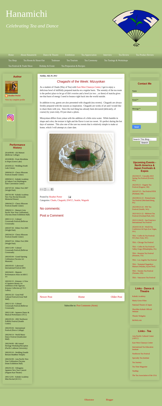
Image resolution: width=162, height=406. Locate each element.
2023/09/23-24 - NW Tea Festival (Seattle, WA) (141, 208)
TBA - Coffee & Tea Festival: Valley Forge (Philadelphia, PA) (144, 248)
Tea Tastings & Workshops (116, 60)
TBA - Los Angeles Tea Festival (144, 260)
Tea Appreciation (89, 55)
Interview (107, 55)
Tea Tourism (72, 60)
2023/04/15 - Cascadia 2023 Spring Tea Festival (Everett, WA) (143, 178)
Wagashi (85, 200)
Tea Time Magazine (139, 367)
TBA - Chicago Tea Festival (142, 242)
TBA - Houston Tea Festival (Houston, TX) (143, 254)
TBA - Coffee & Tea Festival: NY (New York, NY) (143, 237)
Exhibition (70, 55)
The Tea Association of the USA (144, 375)
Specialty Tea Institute (140, 358)
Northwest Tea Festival (141, 354)
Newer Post (46, 296)
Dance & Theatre (50, 55)
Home (11, 55)
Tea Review (124, 55)
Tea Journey (136, 362)
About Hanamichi (28, 55)
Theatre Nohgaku (139, 316)
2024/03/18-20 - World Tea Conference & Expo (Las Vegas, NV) (144, 229)
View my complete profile (15, 100)
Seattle (77, 200)
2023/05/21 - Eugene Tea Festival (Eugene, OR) (141, 186)
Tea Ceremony (90, 60)
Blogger (109, 400)
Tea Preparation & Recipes (73, 66)
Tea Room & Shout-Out (34, 60)
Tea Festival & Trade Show (20, 66)
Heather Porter (56, 197)
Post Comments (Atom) (87, 305)
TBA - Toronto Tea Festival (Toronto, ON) (142, 272)
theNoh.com (137, 320)
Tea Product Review (145, 55)
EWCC (70, 200)
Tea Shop (12, 60)
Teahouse (55, 60)
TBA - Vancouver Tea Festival (143, 277)
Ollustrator (89, 400)
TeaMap (135, 371)
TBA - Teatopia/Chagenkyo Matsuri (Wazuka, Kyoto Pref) (143, 265)
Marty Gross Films (139, 300)
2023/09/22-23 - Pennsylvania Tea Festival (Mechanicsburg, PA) (143, 200)
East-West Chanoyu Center (89, 87)
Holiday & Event (47, 66)
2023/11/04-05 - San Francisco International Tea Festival (144, 221)
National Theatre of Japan (142, 305)
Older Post (116, 296)
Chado (53, 200)
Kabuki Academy (139, 296)
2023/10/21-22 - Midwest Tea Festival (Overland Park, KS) (143, 214)
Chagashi (61, 200)
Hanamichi (26, 13)
